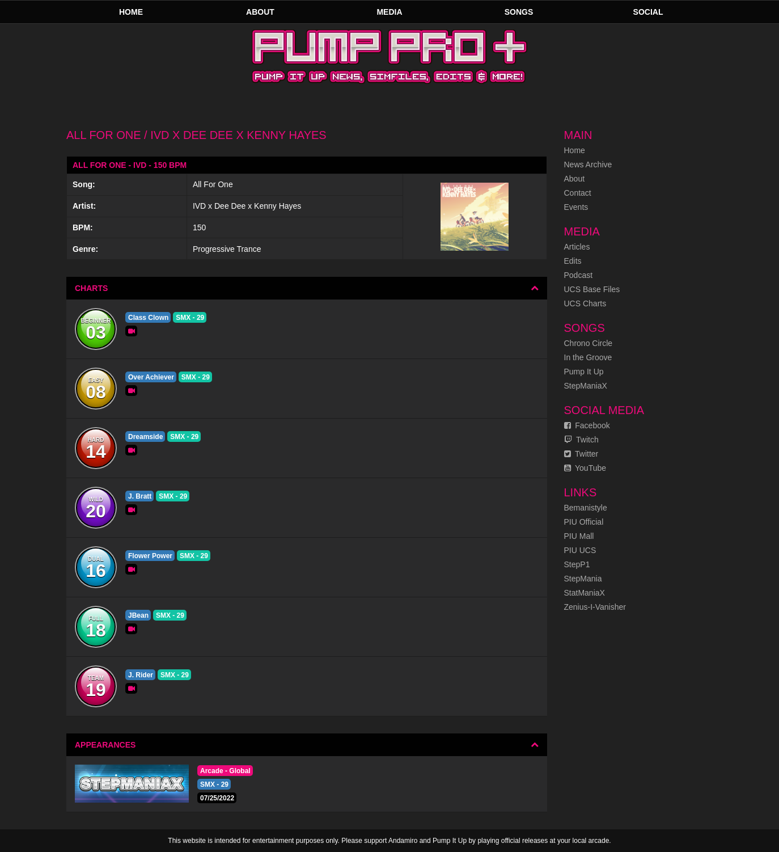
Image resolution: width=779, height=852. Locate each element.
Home (131, 11)
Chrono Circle (588, 343)
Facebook (587, 425)
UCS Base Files (592, 289)
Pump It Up (584, 371)
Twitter (581, 453)
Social (648, 11)
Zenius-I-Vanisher (595, 606)
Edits (573, 260)
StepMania (583, 578)
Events (576, 207)
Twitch (581, 439)
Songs (519, 11)
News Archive (588, 164)
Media (389, 11)
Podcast (578, 275)
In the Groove (588, 357)
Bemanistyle (585, 507)
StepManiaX (585, 385)
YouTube (585, 468)
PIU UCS (580, 550)
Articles (577, 246)
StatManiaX (584, 592)
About (260, 11)
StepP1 (577, 564)
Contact (577, 192)
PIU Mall (579, 536)
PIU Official (584, 521)
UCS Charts (585, 303)
